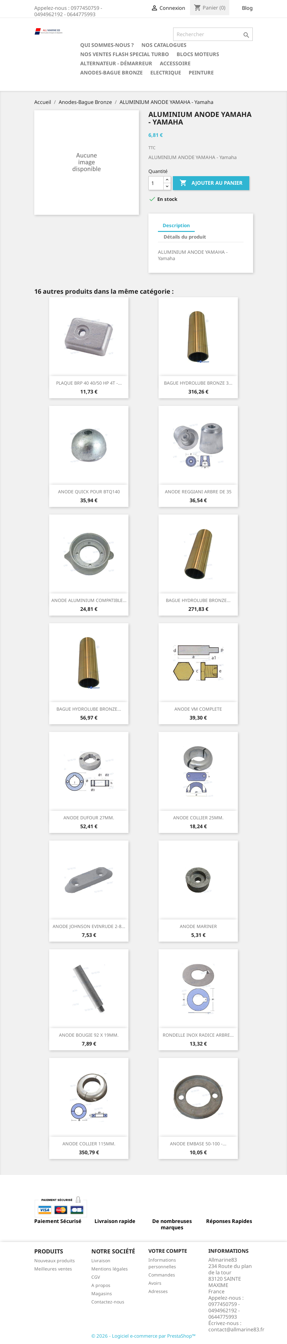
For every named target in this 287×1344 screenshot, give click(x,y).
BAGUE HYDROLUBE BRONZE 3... (198, 383)
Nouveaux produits (54, 1261)
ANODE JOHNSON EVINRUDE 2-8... (89, 926)
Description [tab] (176, 225)
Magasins (101, 1293)
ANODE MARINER (198, 926)
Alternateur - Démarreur (116, 63)
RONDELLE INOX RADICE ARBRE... (198, 1035)
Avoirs (154, 1283)
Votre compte (167, 1250)
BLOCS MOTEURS (198, 54)
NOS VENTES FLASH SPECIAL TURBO (124, 54)
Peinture (201, 72)
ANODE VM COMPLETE (198, 709)
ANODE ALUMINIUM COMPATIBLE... (89, 600)
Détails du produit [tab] (185, 237)
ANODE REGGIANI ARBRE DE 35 (198, 492)
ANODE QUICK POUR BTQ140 (89, 492)
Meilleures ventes (53, 1269)
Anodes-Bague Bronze (111, 72)
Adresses (158, 1291)
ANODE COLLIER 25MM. (198, 818)
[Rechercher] (213, 34)
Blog (247, 7)
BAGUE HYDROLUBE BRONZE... (198, 600)
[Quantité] (156, 183)
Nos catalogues (163, 45)
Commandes (161, 1275)
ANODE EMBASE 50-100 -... (198, 1144)
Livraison (100, 1261)
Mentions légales (109, 1269)
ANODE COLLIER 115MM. (88, 1144)
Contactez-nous (107, 1302)
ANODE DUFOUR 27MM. (88, 818)
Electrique (165, 72)
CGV (95, 1277)
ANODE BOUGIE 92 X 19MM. (89, 1035)
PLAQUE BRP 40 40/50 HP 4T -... (89, 383)
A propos (100, 1285)
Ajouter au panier (211, 183)
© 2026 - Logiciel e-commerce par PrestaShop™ (143, 1336)
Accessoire (175, 63)
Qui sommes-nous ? (107, 45)
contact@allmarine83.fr (236, 1329)
